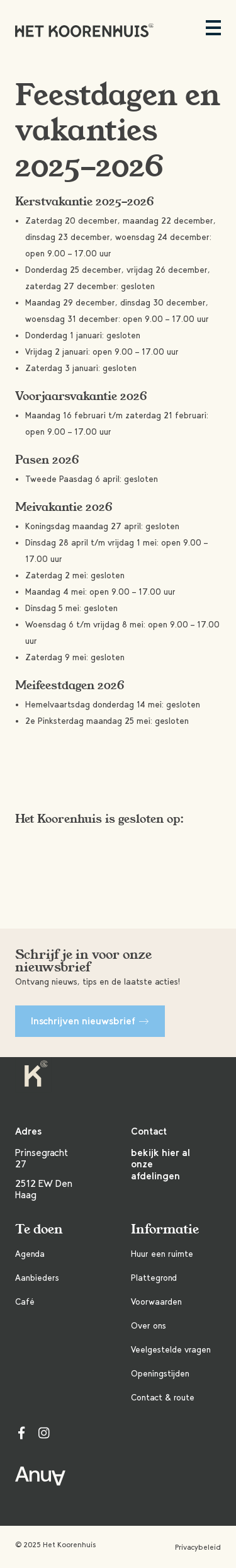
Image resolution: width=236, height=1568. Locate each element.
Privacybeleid (198, 1547)
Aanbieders (37, 1278)
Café (25, 1301)
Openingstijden (160, 1373)
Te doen (39, 1229)
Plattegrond (154, 1278)
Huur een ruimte (162, 1254)
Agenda (30, 1254)
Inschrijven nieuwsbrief (90, 1021)
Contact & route (162, 1397)
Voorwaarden (156, 1301)
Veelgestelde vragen (171, 1349)
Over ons (148, 1325)
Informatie (165, 1229)
